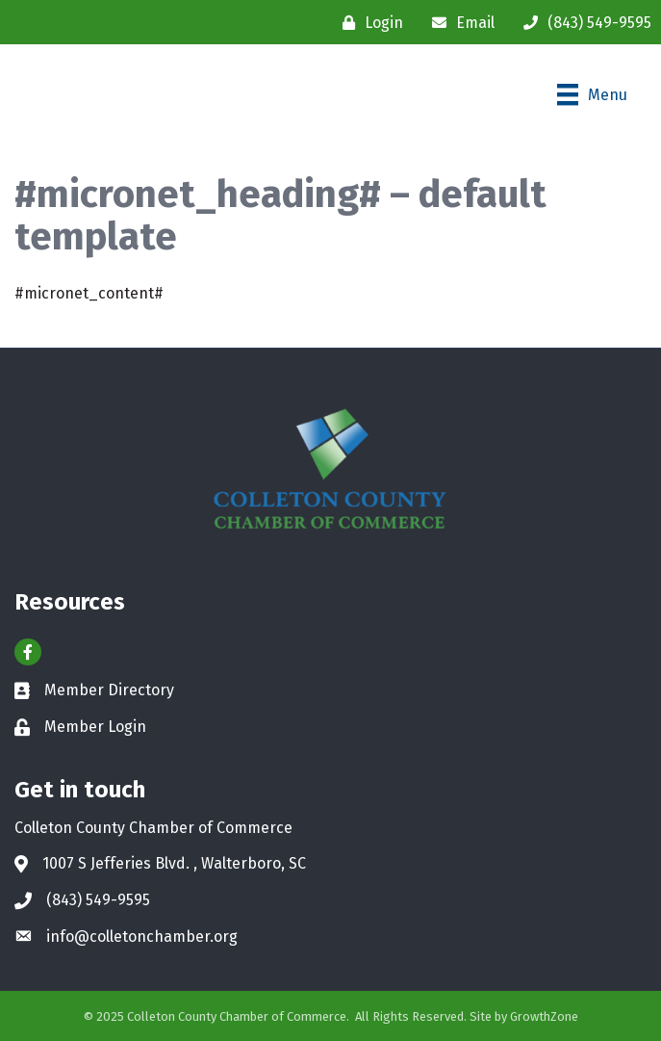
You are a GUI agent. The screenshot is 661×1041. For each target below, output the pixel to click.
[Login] (368, 23)
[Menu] (592, 94)
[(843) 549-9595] (582, 23)
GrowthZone (544, 1016)
